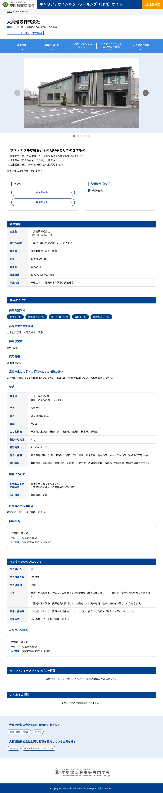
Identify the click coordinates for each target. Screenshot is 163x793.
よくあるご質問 (141, 45)
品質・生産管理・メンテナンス (38, 748)
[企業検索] (152, 4)
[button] (146, 93)
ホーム (9, 11)
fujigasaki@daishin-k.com (36, 650)
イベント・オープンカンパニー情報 (111, 45)
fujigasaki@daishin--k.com (36, 542)
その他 (38, 731)
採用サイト (42, 202)
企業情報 (22, 45)
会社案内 (97, 191)
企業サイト (42, 192)
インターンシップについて (81, 45)
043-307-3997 (29, 538)
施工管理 (14, 748)
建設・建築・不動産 (19, 731)
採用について (51, 45)
